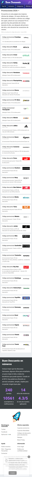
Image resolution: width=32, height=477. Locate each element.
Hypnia (10, 325)
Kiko (9, 236)
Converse (10, 147)
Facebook (4, 432)
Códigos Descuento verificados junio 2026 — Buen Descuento (11, 2)
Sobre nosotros (5, 446)
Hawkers (11, 168)
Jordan (10, 226)
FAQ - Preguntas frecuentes (6, 450)
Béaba (10, 197)
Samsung (11, 307)
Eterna (10, 90)
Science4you (11, 288)
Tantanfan (11, 255)
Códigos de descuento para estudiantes (24, 434)
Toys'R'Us (11, 297)
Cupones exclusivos (23, 428)
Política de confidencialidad (22, 450)
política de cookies (21, 471)
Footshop (11, 37)
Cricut (9, 55)
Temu (9, 207)
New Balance (11, 187)
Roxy (10, 177)
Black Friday (21, 440)
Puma (9, 158)
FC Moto (11, 100)
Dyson (10, 137)
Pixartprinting (12, 80)
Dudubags (11, 278)
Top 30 (4, 6)
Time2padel (8, 108)
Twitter (3, 429)
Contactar (4, 453)
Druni (10, 315)
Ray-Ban (10, 266)
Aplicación (4, 434)
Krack (9, 47)
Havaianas (11, 72)
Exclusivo (11, 6)
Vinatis (10, 334)
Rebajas (19, 437)
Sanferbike (12, 245)
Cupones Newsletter (23, 430)
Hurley (9, 63)
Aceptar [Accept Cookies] (12, 475)
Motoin (10, 117)
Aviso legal (20, 446)
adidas (9, 125)
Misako (10, 216)
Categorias (20, 6)
